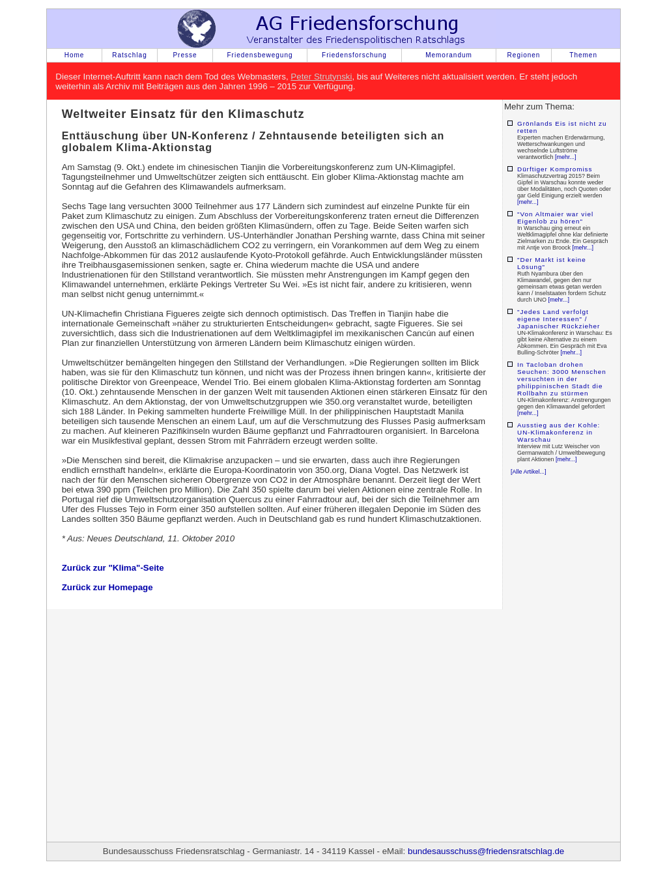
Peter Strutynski (321, 76)
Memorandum (448, 55)
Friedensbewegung (259, 55)
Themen (583, 55)
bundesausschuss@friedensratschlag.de (486, 851)
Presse (185, 55)
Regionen (524, 55)
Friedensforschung (354, 55)
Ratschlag (129, 55)
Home (74, 55)
